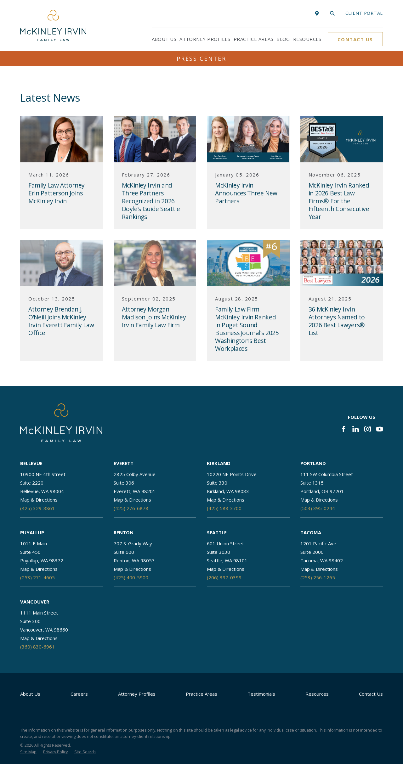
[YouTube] (379, 429)
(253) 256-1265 (317, 577)
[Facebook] (343, 429)
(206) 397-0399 (224, 577)
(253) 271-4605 (37, 577)
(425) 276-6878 (131, 508)
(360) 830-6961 (37, 646)
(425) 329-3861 (37, 508)
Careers (79, 694)
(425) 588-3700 (224, 508)
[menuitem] (28, 752)
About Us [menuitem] (164, 39)
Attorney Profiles (137, 694)
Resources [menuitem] (307, 39)
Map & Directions (39, 500)
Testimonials (261, 694)
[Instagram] (367, 429)
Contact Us (355, 39)
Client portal (364, 13)
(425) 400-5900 (131, 577)
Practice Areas (201, 694)
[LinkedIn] (355, 429)
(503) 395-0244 (317, 508)
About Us (30, 694)
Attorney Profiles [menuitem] (204, 39)
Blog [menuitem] (283, 39)
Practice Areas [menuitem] (253, 39)
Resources (317, 694)
